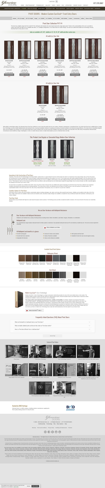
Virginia (85, 450)
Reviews (70, 427)
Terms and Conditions (42, 427)
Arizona (47, 447)
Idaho (99, 447)
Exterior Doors (62, 436)
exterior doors (26, 444)
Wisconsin (49, 451)
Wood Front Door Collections (12, 8)
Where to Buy (77, 5)
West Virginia (97, 450)
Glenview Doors (36, 436)
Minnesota (52, 449)
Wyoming (55, 451)
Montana (68, 449)
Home (22, 5)
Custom (70, 18)
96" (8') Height (21, 18)
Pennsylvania (39, 450)
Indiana (10, 449)
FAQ (63, 5)
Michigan (48, 449)
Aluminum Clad (50, 8)
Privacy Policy (51, 427)
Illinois (6, 449)
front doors (87, 438)
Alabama (39, 447)
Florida (87, 447)
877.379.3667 (98, 3)
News (58, 5)
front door (45, 444)
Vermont (81, 450)
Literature (68, 5)
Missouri (64, 449)
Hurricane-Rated (88, 8)
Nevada (78, 449)
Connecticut (68, 447)
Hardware (97, 8)
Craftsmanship (30, 5)
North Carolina (13, 450)
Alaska (43, 447)
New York (7, 450)
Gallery (48, 5)
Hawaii (95, 447)
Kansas (17, 449)
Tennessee (69, 450)
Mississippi (58, 449)
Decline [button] (28, 486)
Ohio (25, 450)
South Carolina (53, 450)
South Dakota (60, 450)
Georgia (91, 447)
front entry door (9, 438)
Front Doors (69, 436)
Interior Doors (79, 8)
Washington (90, 450)
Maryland (35, 449)
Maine (31, 449)
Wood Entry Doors (54, 436)
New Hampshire (83, 449)
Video (53, 5)
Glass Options (60, 423)
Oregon (34, 450)
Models (14, 18)
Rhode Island (46, 450)
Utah (77, 450)
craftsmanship (73, 440)
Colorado (62, 447)
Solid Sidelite (64, 18)
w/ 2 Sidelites (49, 18)
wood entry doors (17, 444)
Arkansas (52, 447)
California (57, 447)
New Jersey (90, 449)
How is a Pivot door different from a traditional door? (27, 329)
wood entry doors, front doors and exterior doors (31, 443)
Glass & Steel (89, 18)
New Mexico (97, 449)
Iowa (14, 449)
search (53, 1)
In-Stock (24, 8)
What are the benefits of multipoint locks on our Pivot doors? (29, 322)
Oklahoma (29, 450)
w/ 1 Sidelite (41, 18)
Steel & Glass (70, 8)
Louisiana (27, 449)
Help (66, 423)
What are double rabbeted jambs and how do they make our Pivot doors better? (33, 326)
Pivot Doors (41, 8)
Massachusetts (41, 449)
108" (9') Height (29, 18)
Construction (77, 18)
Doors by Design (32, 8)
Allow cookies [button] (35, 486)
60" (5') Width (56, 18)
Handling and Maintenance (61, 427)
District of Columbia (80, 447)
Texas (74, 450)
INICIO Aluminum (60, 8)
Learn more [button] (16, 486)
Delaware (73, 447)
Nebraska (73, 449)
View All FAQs (52, 335)
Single (35, 18)
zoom (9, 76)
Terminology (40, 5)
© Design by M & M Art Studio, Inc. (52, 460)
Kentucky (22, 449)
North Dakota (20, 450)
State (65, 450)
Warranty (34, 427)
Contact (85, 5)
